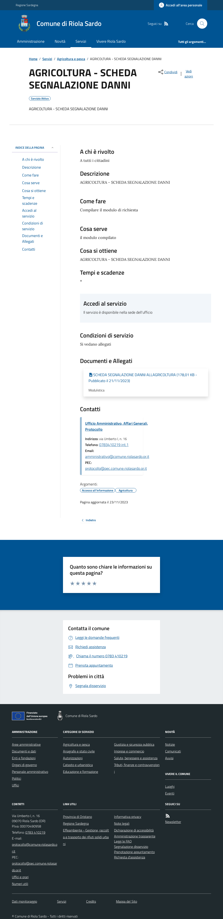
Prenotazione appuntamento (134, 851)
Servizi (81, 41)
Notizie (170, 744)
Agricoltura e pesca (71, 58)
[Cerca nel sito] (200, 23)
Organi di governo (24, 764)
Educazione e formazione (80, 771)
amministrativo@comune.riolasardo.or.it (117, 456)
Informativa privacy (127, 816)
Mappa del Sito (126, 901)
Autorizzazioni (73, 758)
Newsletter (173, 821)
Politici (16, 778)
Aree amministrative (26, 744)
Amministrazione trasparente (134, 836)
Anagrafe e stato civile (79, 751)
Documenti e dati (24, 751)
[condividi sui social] (167, 72)
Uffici (15, 785)
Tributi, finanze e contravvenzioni (137, 768)
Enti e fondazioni (24, 758)
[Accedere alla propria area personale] (180, 5)
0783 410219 (35, 832)
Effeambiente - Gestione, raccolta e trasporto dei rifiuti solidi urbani (86, 837)
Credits (91, 901)
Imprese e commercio (129, 751)
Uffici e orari (20, 876)
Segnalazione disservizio (131, 846)
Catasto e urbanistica (78, 764)
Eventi (169, 793)
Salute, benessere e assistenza (135, 758)
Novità (60, 41)
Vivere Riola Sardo (111, 41)
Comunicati (173, 751)
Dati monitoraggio (24, 901)
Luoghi (169, 786)
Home (33, 58)
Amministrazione (30, 41)
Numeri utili (20, 883)
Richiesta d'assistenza (129, 857)
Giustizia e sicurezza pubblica (134, 744)
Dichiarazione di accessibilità (134, 830)
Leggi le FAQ (123, 841)
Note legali (121, 823)
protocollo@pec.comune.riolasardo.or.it (116, 468)
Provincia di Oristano (77, 816)
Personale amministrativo (30, 771)
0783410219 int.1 (114, 445)
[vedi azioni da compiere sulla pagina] (186, 74)
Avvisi (169, 758)
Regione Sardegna (27, 5)
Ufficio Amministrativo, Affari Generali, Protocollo (116, 426)
